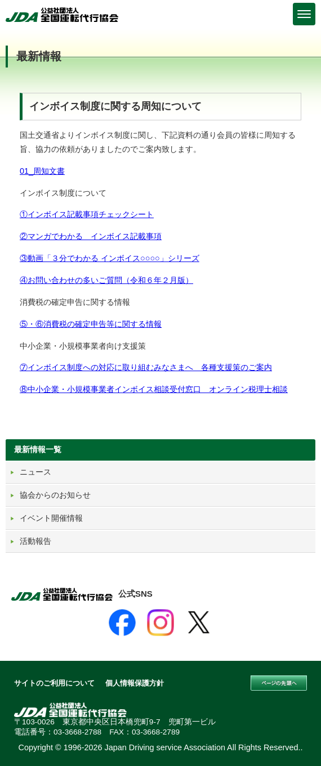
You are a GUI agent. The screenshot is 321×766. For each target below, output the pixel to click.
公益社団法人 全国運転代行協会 (62, 14)
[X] (198, 622)
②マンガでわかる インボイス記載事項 (91, 236)
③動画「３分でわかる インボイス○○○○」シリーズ (109, 258)
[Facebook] (122, 622)
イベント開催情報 (51, 517)
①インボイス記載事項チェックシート (87, 214)
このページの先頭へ (279, 683)
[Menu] (304, 14)
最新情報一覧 (37, 449)
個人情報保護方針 (134, 683)
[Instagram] (160, 622)
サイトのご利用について (54, 683)
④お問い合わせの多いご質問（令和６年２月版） (106, 280)
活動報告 (35, 541)
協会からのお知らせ (55, 494)
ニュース (35, 471)
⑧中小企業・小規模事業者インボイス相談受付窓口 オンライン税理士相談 (154, 389)
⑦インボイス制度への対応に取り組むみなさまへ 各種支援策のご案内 (146, 367)
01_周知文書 (42, 170)
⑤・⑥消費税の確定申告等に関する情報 (91, 323)
